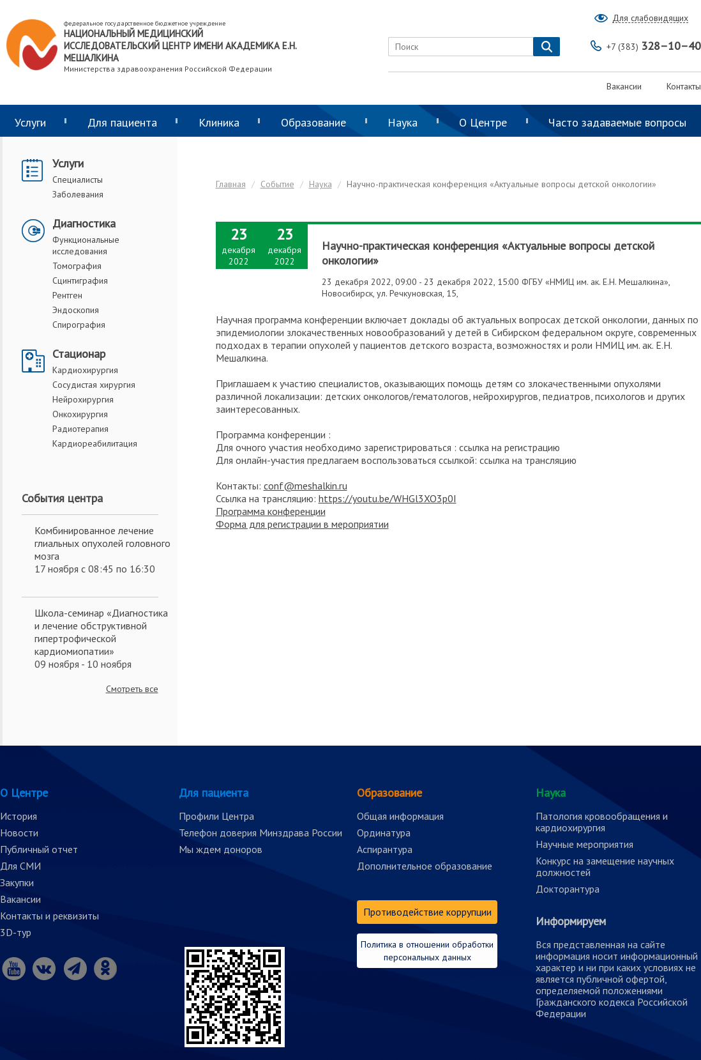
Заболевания (77, 194)
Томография (77, 266)
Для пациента (122, 122)
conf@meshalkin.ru (305, 485)
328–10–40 (654, 45)
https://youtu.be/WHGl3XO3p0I (387, 498)
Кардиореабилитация (94, 443)
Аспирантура (384, 849)
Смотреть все (132, 689)
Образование (313, 122)
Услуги (68, 163)
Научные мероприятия (584, 844)
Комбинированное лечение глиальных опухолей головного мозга (102, 543)
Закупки (17, 882)
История (18, 816)
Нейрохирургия (83, 399)
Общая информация (400, 816)
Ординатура (384, 832)
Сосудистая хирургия (93, 384)
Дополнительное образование (424, 865)
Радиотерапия (80, 428)
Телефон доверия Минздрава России (260, 832)
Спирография (78, 324)
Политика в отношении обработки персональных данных (427, 951)
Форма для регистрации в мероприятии (302, 524)
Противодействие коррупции (427, 911)
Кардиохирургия (85, 370)
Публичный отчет (39, 849)
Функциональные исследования (85, 245)
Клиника (219, 122)
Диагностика (84, 223)
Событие (277, 184)
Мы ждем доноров (220, 849)
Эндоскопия (75, 310)
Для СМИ (20, 865)
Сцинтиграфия (80, 280)
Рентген (67, 295)
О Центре (483, 122)
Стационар (78, 353)
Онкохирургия (80, 414)
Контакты (684, 86)
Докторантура (567, 888)
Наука (403, 122)
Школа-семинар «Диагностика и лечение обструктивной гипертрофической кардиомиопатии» (101, 631)
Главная (231, 184)
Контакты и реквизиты (49, 915)
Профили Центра (216, 816)
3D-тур (15, 932)
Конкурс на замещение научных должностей (605, 866)
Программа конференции (271, 511)
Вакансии (624, 86)
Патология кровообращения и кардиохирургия (602, 822)
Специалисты (77, 179)
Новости (19, 832)
